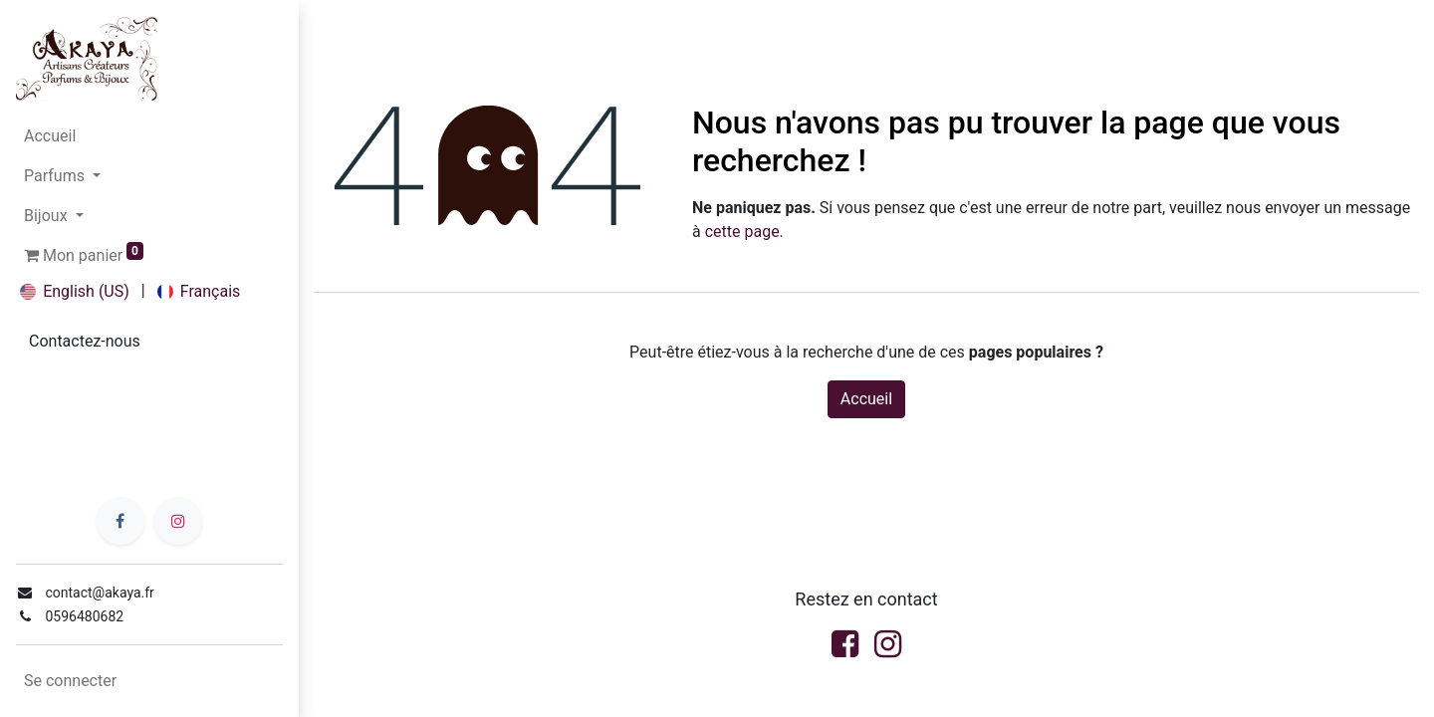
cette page (742, 231)
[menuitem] (149, 136)
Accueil (866, 398)
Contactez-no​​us (84, 341)
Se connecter (70, 680)
